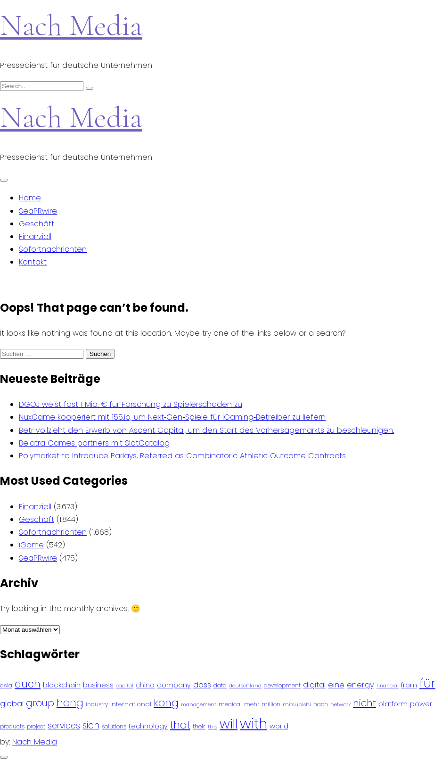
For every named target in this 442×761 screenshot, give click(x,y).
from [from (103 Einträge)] (409, 685)
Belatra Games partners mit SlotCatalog (94, 443)
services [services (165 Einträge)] (64, 725)
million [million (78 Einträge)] (271, 704)
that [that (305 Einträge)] (180, 725)
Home (30, 197)
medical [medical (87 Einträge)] (230, 704)
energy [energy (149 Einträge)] (360, 684)
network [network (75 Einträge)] (340, 704)
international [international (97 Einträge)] (130, 704)
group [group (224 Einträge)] (40, 703)
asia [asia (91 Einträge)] (6, 685)
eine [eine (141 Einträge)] (336, 684)
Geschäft (36, 223)
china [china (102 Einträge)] (145, 685)
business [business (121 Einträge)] (98, 685)
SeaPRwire (38, 211)
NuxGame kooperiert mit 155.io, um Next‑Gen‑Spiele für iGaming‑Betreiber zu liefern (172, 417)
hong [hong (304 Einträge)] (70, 702)
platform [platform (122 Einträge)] (393, 704)
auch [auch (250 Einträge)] (28, 684)
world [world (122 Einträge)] (279, 726)
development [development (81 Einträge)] (282, 685)
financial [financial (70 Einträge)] (388, 685)
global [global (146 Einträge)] (12, 703)
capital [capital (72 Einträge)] (124, 685)
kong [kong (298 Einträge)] (166, 702)
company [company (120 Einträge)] (174, 685)
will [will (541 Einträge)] (228, 724)
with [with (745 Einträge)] (253, 723)
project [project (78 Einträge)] (36, 726)
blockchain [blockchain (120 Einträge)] (62, 685)
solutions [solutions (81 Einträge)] (114, 726)
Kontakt (33, 261)
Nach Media (71, 25)
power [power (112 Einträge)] (421, 704)
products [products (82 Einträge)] (12, 726)
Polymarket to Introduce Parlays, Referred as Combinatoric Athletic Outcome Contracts (182, 455)
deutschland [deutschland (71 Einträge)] (245, 685)
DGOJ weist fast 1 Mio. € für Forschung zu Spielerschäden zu (130, 404)
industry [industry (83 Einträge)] (97, 704)
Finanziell (35, 236)
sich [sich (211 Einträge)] (90, 725)
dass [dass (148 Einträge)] (202, 684)
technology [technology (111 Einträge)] (148, 726)
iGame (31, 544)
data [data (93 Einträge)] (220, 685)
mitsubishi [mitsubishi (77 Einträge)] (297, 704)
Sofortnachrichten (53, 249)
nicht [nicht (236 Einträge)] (364, 703)
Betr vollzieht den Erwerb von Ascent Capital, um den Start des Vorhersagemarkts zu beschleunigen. (206, 430)
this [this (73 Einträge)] (212, 726)
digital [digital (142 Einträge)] (314, 684)
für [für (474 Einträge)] (427, 683)
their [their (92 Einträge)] (199, 726)
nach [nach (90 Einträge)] (320, 704)
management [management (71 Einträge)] (198, 704)
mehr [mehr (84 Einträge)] (251, 704)
